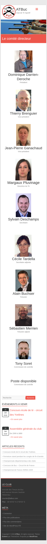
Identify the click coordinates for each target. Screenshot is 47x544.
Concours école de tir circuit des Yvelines (19, 452)
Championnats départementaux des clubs (19, 461)
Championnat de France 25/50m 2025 (18, 470)
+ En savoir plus (16, 419)
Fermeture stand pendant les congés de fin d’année (23, 456)
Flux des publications (11, 518)
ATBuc (21, 9)
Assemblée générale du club (26, 428)
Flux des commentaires (12, 522)
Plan (4, 502)
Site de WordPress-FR (12, 526)
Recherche (30, 398)
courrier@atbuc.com (10, 498)
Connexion (7, 513)
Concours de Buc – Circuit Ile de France (18, 465)
